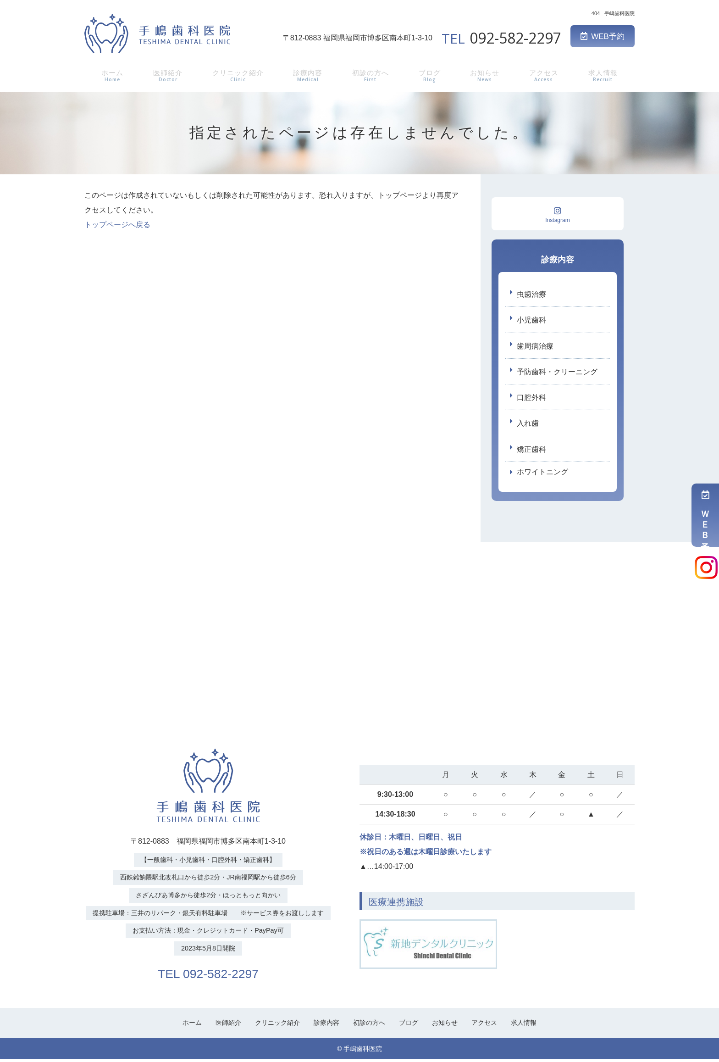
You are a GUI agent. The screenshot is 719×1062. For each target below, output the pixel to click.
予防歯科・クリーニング (557, 373)
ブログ (431, 75)
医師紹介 (165, 75)
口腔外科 (531, 399)
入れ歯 (528, 425)
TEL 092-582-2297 (208, 975)
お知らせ (486, 75)
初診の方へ (372, 75)
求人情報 (604, 75)
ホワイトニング (542, 474)
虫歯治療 (531, 294)
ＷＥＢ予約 (705, 515)
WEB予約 (603, 36)
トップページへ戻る (117, 224)
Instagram (557, 214)
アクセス (545, 75)
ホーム (110, 75)
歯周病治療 (535, 346)
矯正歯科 (531, 451)
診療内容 (308, 75)
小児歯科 (531, 320)
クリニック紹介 (237, 75)
